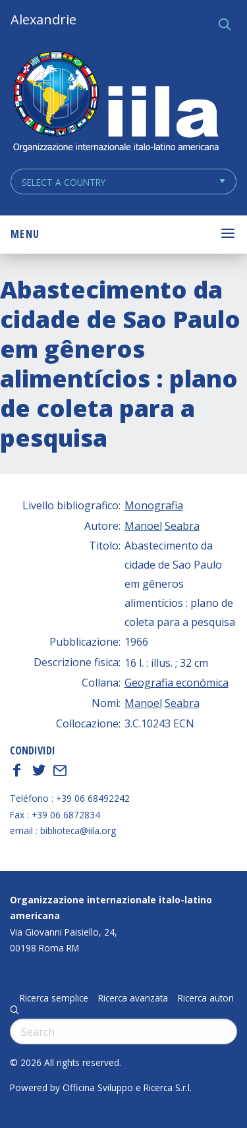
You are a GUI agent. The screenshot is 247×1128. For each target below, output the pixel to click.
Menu (25, 234)
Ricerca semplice (54, 998)
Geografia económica (176, 682)
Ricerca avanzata (133, 998)
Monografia (153, 505)
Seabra (182, 526)
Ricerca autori (206, 998)
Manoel (143, 526)
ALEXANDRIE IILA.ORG (115, 103)
